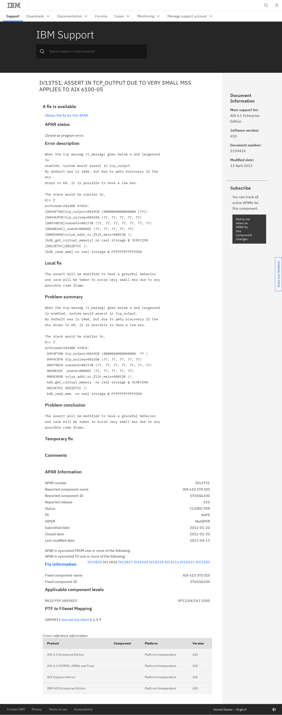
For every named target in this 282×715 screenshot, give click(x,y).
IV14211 (172, 562)
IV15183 (202, 562)
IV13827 (125, 562)
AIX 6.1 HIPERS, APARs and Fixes (71, 666)
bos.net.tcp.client (75, 619)
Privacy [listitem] (37, 709)
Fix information (60, 564)
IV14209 (141, 562)
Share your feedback (278, 274)
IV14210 (156, 562)
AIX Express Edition (61, 677)
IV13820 (94, 562)
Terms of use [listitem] (58, 709)
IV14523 (187, 562)
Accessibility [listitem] (83, 709)
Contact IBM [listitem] (16, 709)
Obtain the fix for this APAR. (67, 115)
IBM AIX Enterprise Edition (66, 688)
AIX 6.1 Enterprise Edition (65, 655)
